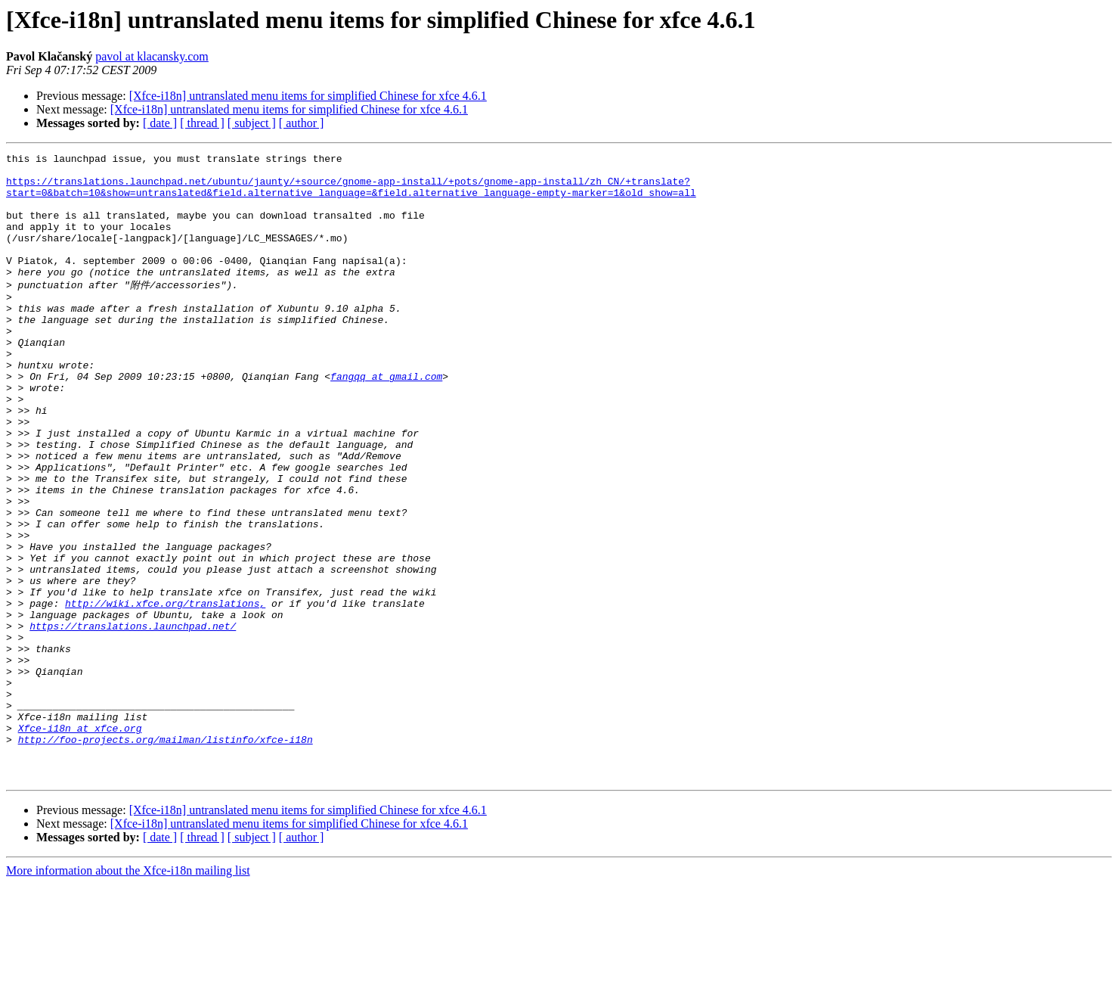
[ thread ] (202, 123)
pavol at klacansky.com (152, 56)
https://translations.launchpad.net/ (132, 719)
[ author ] (301, 123)
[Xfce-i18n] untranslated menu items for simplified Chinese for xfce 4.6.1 (308, 95)
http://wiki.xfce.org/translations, (165, 692)
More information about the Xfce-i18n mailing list (128, 993)
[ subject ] (252, 123)
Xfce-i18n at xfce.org (80, 842)
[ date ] (160, 123)
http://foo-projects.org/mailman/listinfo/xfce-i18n (165, 855)
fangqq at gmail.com (386, 420)
